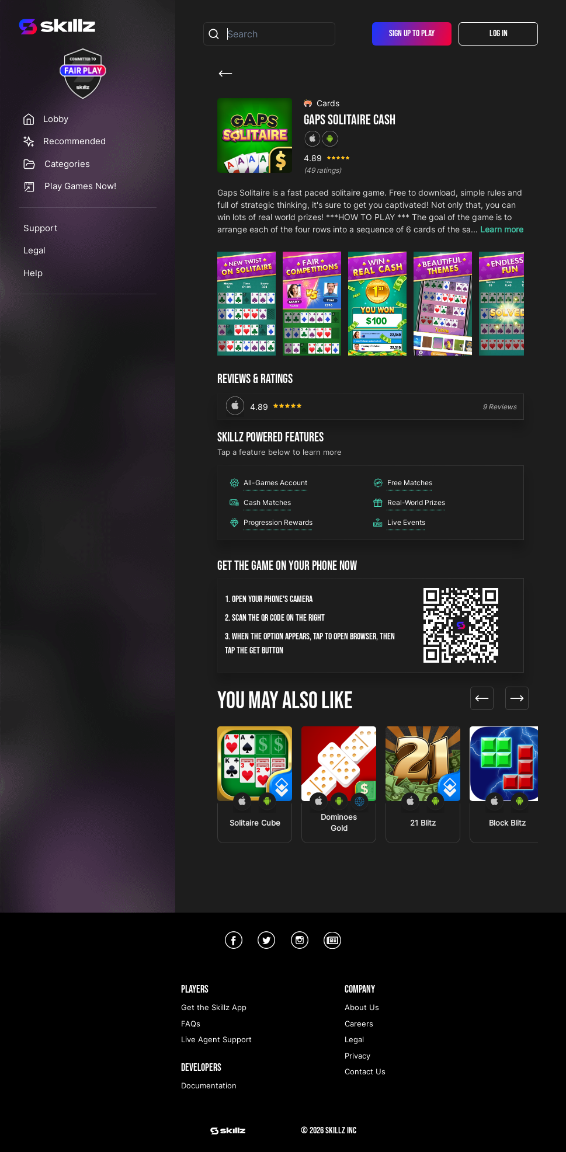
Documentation (209, 1085)
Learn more (501, 229)
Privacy (357, 1055)
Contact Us (365, 1071)
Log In (498, 33)
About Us (362, 1007)
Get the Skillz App (213, 1007)
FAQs (190, 1023)
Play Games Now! (80, 186)
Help (33, 273)
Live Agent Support (216, 1039)
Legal (34, 250)
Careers (359, 1023)
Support (40, 228)
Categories (67, 163)
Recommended (74, 141)
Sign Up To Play (412, 33)
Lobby (55, 118)
